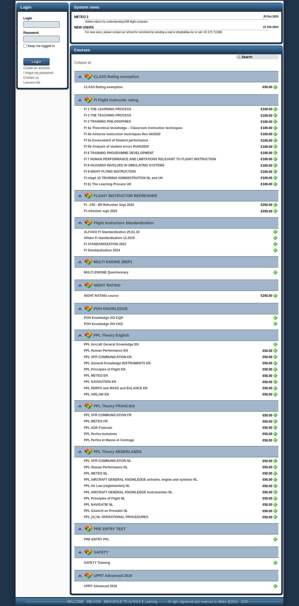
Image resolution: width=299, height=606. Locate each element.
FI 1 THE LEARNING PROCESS (107, 109)
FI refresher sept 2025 (100, 211)
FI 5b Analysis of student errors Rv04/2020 (116, 146)
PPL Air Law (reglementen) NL (107, 486)
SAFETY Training (97, 563)
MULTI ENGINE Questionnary (106, 272)
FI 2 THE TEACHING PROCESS (107, 115)
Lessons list (31, 82)
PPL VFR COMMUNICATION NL (108, 461)
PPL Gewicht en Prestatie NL (106, 511)
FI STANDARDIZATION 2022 (105, 244)
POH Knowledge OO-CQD (103, 318)
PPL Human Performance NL (106, 467)
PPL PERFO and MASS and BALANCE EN (116, 388)
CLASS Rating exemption (103, 87)
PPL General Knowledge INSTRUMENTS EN (117, 363)
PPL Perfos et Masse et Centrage (109, 440)
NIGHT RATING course (101, 296)
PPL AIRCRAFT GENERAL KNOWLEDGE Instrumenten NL (128, 492)
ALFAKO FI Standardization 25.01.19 (112, 232)
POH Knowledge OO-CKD (103, 324)
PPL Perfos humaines (100, 434)
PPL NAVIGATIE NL (98, 505)
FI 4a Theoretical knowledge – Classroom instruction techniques (133, 128)
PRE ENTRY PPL (97, 539)
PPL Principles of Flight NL (104, 498)
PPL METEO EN (96, 375)
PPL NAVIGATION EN (100, 382)
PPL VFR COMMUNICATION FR (108, 415)
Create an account (36, 68)
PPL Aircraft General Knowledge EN (111, 344)
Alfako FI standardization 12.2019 (109, 238)
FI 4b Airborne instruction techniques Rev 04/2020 (122, 134)
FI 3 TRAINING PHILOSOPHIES (107, 121)
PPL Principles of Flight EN (104, 369)
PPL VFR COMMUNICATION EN (108, 357)
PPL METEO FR (96, 421)
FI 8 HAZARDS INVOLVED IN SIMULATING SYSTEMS (124, 165)
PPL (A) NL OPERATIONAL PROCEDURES (116, 517)
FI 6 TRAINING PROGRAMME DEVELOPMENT (119, 153)
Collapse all (82, 63)
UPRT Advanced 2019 (100, 586)
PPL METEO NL (96, 473)
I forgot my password (38, 73)
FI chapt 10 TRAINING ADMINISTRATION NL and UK (123, 178)
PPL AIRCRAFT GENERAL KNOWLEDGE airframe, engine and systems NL (141, 480)
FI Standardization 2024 (102, 250)
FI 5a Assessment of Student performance (116, 140)
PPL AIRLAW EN (96, 394)
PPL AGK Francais (98, 427)
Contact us (31, 78)
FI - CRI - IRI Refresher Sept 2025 (109, 205)
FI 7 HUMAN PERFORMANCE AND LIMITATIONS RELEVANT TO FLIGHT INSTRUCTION (150, 159)
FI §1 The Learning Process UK (108, 184)
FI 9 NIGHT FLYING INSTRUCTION (110, 171)
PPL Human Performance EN (106, 350)
